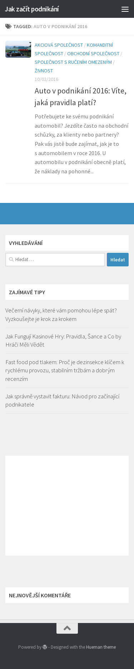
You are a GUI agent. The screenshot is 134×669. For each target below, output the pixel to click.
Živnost (44, 70)
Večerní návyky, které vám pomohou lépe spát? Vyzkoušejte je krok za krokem (61, 314)
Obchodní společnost (93, 53)
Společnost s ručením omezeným (73, 62)
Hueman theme (101, 647)
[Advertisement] (67, 506)
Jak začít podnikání (32, 9)
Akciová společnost (59, 45)
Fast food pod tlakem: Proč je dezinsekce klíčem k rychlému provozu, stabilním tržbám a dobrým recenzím (64, 370)
